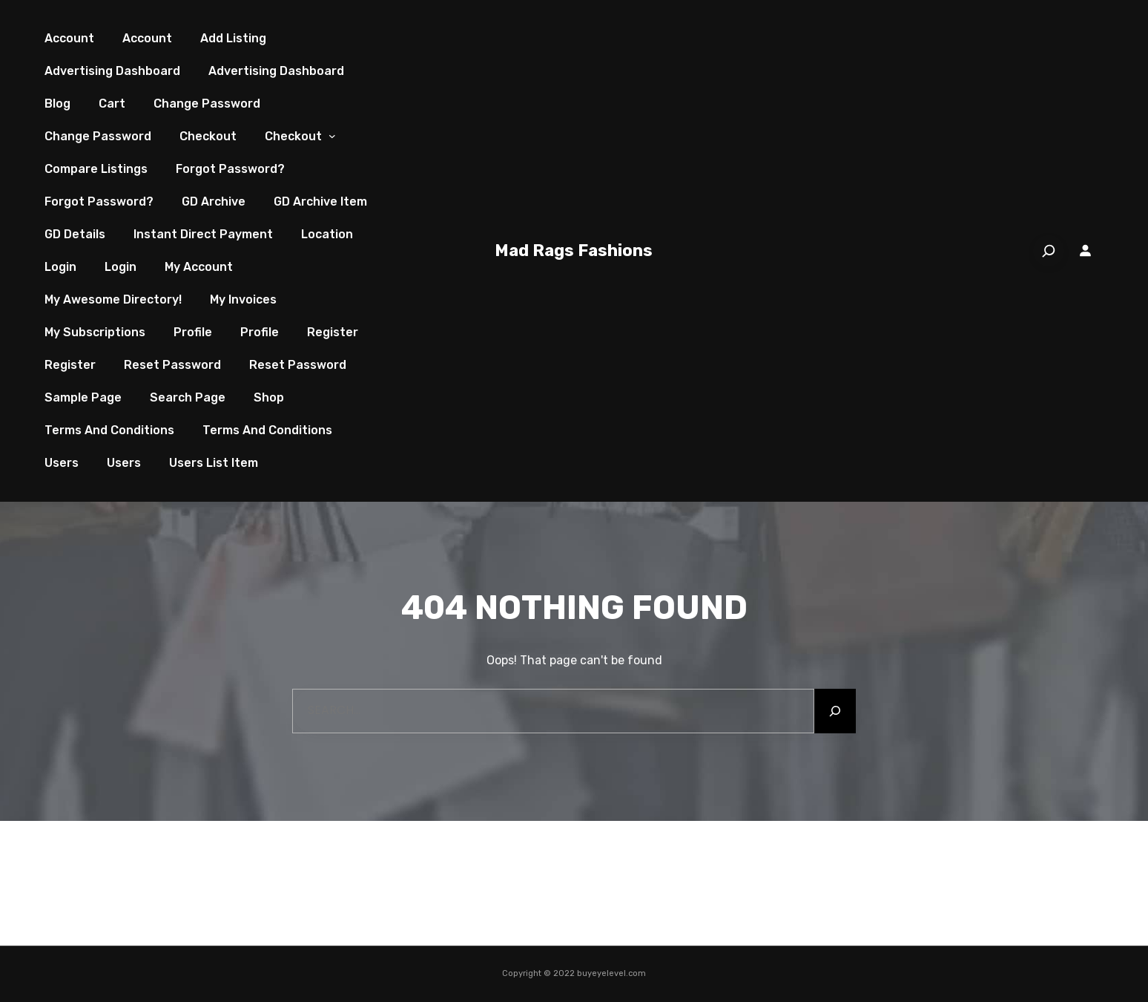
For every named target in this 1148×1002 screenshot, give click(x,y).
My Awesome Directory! (113, 299)
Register (332, 332)
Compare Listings (96, 169)
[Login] (1085, 250)
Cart (112, 103)
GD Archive (213, 201)
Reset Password (172, 365)
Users (61, 463)
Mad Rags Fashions (574, 250)
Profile (193, 332)
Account (69, 38)
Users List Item (213, 463)
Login (60, 267)
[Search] (1048, 250)
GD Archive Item (320, 201)
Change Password (207, 103)
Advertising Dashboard (112, 71)
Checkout (208, 136)
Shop (269, 397)
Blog (57, 103)
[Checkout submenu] (332, 136)
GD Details (74, 234)
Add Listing (233, 38)
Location (327, 234)
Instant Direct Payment (203, 234)
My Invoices (243, 299)
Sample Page (83, 397)
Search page (187, 397)
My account (199, 267)
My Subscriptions (94, 332)
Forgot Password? (230, 169)
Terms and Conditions (109, 430)
